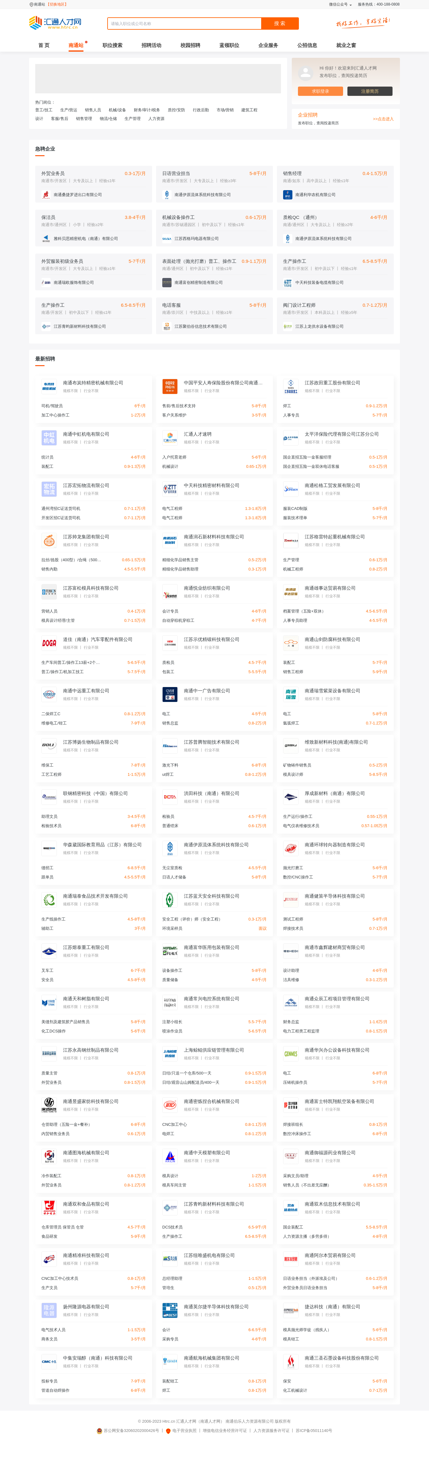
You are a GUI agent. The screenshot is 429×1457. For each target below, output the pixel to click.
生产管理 (133, 118)
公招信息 (307, 45)
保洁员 (48, 217)
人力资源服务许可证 (271, 1430)
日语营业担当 (176, 173)
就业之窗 (346, 45)
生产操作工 (294, 261)
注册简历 (370, 91)
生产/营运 (69, 110)
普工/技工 (44, 110)
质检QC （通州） (301, 217)
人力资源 (156, 118)
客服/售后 (59, 118)
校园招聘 (190, 45)
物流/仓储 (108, 118)
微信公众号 (338, 4)
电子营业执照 (181, 1430)
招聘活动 (151, 45)
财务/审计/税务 (147, 110)
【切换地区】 (57, 4)
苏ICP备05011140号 (314, 1430)
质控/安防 (176, 110)
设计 (39, 118)
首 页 (43, 45)
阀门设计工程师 (299, 305)
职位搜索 (112, 45)
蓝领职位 (229, 45)
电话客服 (171, 305)
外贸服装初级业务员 (62, 261)
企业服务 (268, 45)
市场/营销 (225, 110)
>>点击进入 (383, 119)
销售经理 (292, 173)
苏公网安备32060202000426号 (128, 1430)
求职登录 (320, 91)
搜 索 (279, 23)
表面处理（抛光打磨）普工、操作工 (199, 261)
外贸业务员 (53, 173)
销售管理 (84, 118)
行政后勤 (201, 110)
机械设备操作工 (178, 217)
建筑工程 (249, 110)
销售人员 (93, 110)
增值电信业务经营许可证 (225, 1430)
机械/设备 (117, 110)
